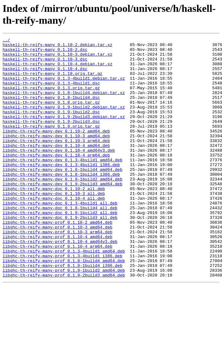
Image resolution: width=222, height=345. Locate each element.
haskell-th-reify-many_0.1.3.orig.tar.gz (51, 98)
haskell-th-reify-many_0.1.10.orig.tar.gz (52, 81)
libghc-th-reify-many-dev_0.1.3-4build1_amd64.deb (62, 185)
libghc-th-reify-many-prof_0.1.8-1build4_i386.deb (62, 311)
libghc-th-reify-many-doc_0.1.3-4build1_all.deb (60, 236)
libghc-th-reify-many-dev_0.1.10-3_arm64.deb (56, 161)
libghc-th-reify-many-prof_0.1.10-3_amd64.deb (57, 265)
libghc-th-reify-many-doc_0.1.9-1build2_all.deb (60, 248)
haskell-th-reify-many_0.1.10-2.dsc (45, 52)
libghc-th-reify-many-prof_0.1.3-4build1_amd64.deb (64, 294)
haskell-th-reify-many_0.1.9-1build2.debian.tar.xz (64, 121)
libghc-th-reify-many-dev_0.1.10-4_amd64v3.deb (59, 173)
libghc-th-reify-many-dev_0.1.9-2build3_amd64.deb (62, 213)
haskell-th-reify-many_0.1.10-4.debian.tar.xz (57, 69)
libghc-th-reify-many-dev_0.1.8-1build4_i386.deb (61, 202)
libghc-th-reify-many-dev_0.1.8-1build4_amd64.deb (62, 196)
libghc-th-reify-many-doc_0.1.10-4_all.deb (54, 231)
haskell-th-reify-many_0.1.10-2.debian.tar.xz (57, 46)
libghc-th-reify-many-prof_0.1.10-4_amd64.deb (57, 277)
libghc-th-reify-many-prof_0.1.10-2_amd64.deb (57, 259)
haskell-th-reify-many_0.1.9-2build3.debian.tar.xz (64, 133)
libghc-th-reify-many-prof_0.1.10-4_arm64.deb (57, 288)
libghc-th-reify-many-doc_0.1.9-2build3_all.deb (60, 254)
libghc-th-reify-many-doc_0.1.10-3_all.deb (54, 225)
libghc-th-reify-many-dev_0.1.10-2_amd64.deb (56, 150)
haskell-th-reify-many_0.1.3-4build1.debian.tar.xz (64, 87)
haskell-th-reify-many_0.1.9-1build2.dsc (51, 127)
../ (6, 41)
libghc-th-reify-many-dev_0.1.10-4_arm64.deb (56, 179)
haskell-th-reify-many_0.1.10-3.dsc (45, 64)
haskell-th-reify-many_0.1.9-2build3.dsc (51, 138)
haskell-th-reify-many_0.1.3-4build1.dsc (51, 92)
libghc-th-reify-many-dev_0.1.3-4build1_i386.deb (61, 190)
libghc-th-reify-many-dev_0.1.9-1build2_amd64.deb (62, 208)
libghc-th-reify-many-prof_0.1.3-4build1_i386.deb (62, 300)
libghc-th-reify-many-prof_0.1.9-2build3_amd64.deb (64, 323)
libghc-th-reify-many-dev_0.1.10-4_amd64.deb (56, 167)
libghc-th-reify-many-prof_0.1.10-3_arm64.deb (57, 271)
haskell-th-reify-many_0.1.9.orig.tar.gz (51, 144)
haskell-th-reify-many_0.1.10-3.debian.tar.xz (57, 58)
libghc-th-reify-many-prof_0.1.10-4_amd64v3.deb (60, 282)
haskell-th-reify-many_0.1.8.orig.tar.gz (51, 115)
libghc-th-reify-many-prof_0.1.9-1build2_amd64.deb (64, 317)
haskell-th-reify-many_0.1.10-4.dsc (45, 75)
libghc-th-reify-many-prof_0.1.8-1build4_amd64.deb (64, 306)
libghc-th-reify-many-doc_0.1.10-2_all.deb (54, 219)
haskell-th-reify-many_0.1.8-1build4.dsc (51, 110)
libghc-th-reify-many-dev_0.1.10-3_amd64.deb (56, 156)
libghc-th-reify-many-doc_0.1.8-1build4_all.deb (60, 242)
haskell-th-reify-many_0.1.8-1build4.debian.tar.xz (64, 104)
